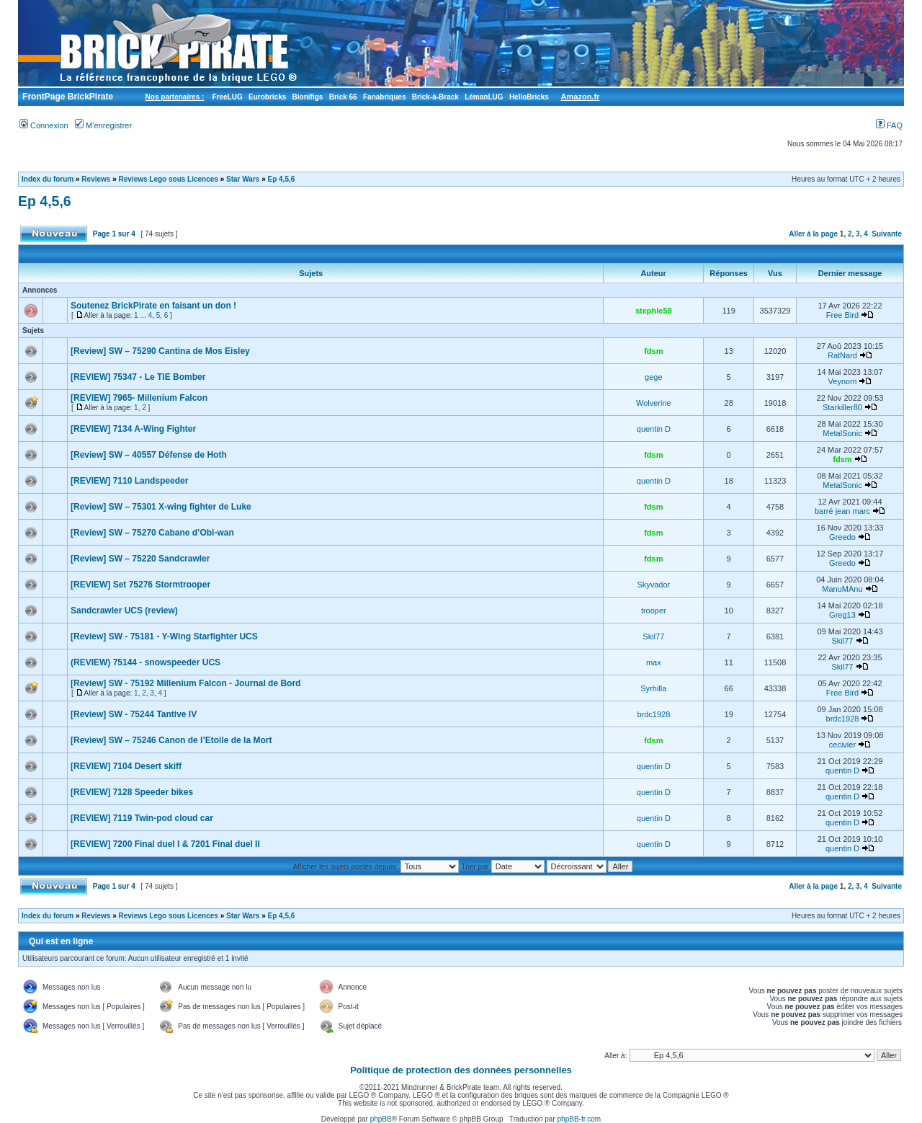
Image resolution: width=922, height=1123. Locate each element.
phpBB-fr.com (579, 1119)
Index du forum (47, 179)
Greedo (842, 537)
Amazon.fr (580, 96)
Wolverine (653, 403)
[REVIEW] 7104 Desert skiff (126, 766)
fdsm (653, 351)
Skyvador (653, 584)
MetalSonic (842, 433)
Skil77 (653, 636)
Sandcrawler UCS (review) (124, 610)
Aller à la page (813, 234)
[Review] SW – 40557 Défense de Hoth (149, 455)
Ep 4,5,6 (281, 179)
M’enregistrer (103, 125)
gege (653, 377)
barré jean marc (842, 511)
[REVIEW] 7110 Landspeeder (129, 481)
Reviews (95, 179)
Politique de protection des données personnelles (461, 1070)
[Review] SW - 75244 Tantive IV (134, 714)
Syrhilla (653, 688)
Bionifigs (307, 97)
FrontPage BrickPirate (66, 97)
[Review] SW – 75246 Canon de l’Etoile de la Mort (171, 740)
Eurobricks (267, 97)
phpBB (381, 1119)
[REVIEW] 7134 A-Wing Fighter (133, 429)
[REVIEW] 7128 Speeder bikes (132, 792)
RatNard (842, 355)
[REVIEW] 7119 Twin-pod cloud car (142, 818)
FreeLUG (227, 97)
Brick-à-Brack (435, 97)
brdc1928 (653, 714)
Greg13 (842, 615)
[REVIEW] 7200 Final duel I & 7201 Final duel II (165, 844)
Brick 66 (343, 97)
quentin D (654, 429)
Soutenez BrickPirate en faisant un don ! (153, 306)
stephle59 (653, 310)
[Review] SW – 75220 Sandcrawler (140, 559)
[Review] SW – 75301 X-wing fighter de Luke (161, 507)
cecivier (842, 744)
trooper (653, 610)
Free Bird (842, 315)
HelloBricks (529, 97)
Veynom (842, 381)
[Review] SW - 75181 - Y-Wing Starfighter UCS (164, 636)
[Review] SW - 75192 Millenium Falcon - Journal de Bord (185, 683)
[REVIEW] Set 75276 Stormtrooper (140, 585)
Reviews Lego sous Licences (168, 179)
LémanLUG (484, 97)
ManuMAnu (842, 589)
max (653, 662)
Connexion (43, 125)
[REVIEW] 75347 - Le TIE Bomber (138, 377)
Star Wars (242, 179)
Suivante (887, 234)
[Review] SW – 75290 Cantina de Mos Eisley (160, 351)
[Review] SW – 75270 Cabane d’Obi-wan (152, 533)
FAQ (889, 125)
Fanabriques (384, 97)
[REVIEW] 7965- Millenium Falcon (139, 398)
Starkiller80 (842, 407)
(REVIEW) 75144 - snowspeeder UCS (145, 662)
